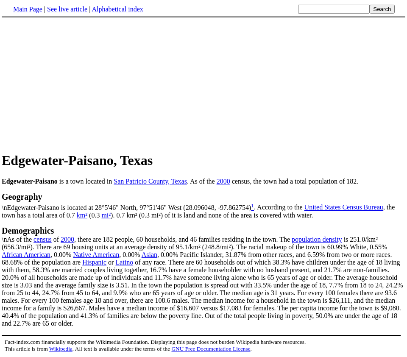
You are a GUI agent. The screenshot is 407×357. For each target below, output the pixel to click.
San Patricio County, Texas (150, 181)
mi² (106, 215)
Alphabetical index (117, 9)
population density (317, 239)
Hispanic (94, 262)
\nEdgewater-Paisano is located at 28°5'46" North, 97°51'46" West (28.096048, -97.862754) (203, 201)
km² (82, 215)
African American (26, 254)
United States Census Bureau (343, 207)
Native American (96, 254)
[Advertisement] (73, 84)
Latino (124, 262)
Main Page (27, 9)
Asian (149, 254)
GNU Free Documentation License (210, 349)
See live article (67, 9)
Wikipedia (60, 349)
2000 (223, 181)
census (42, 239)
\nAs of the (203, 234)
